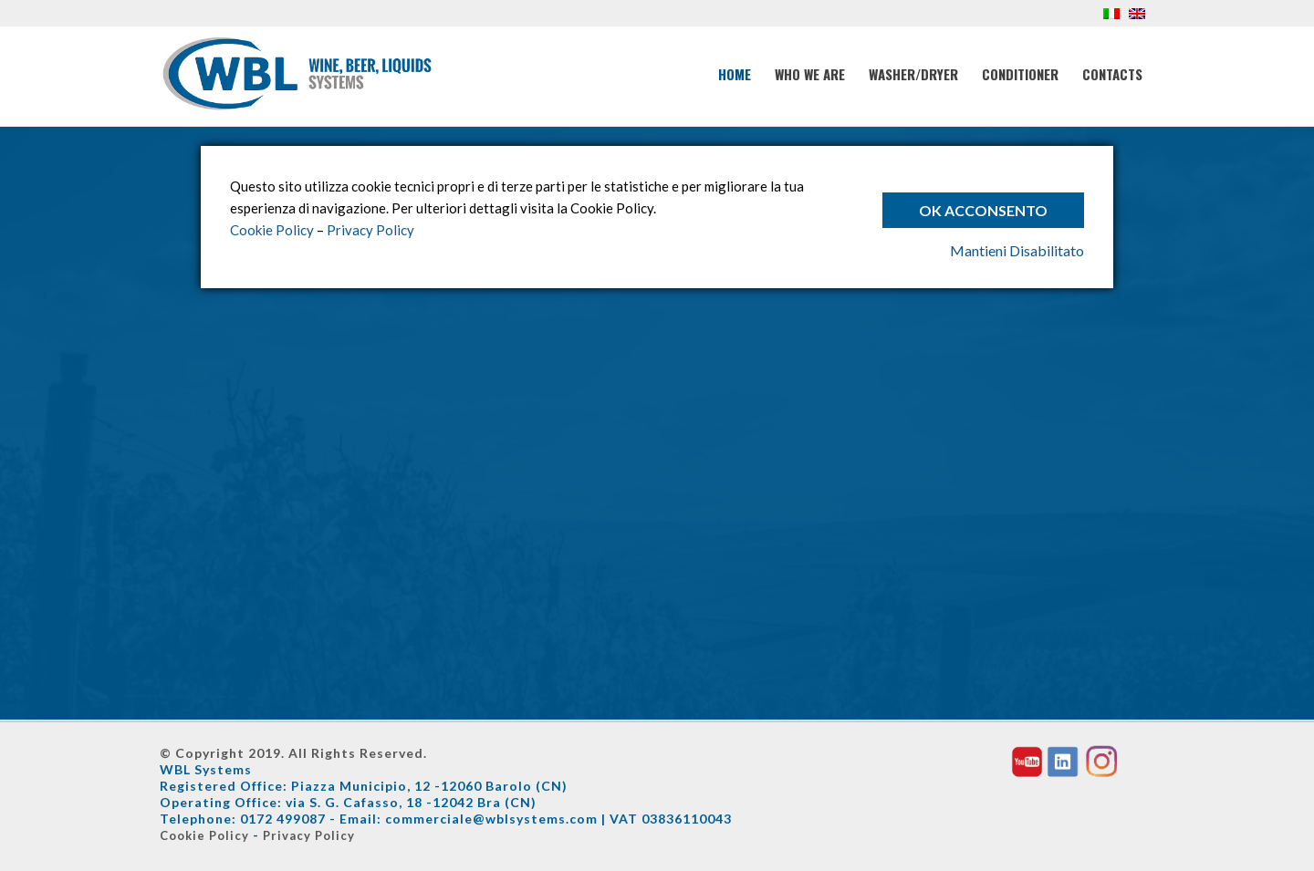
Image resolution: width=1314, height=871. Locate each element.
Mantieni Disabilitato (1017, 250)
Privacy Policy (309, 835)
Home (734, 74)
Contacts (1112, 74)
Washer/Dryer (913, 74)
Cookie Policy (204, 835)
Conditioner (1020, 74)
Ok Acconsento (983, 210)
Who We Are (810, 74)
